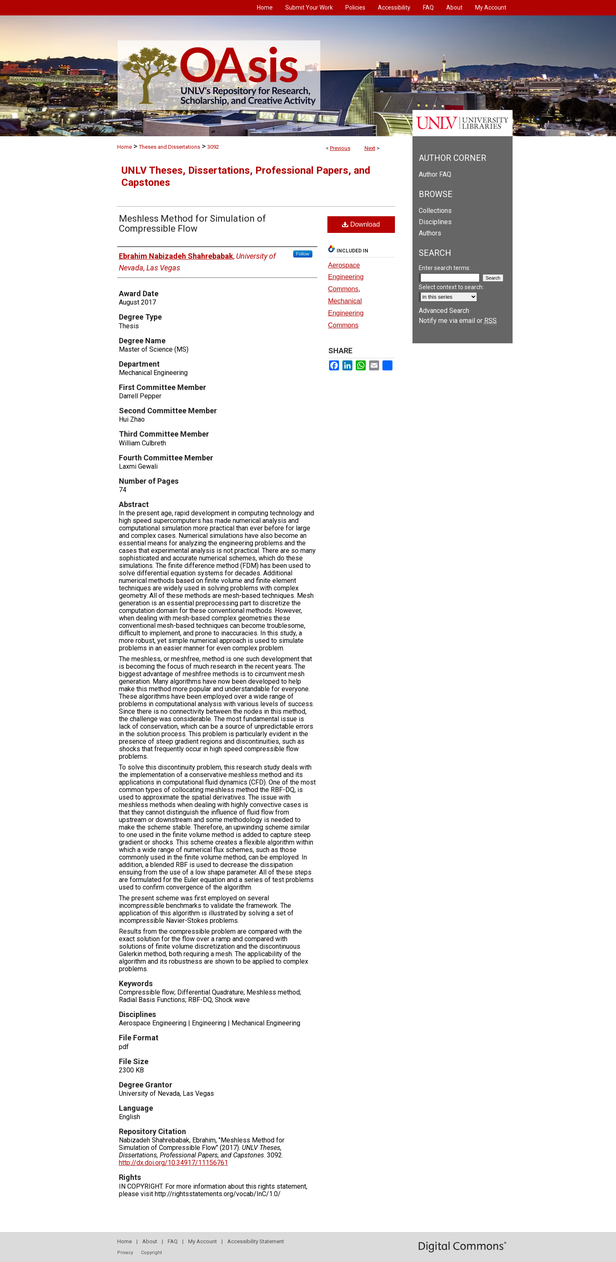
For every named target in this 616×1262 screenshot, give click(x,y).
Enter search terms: (444, 268)
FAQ (173, 1241)
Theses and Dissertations (169, 147)
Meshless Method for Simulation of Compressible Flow (192, 223)
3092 (213, 147)
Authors (430, 233)
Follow (302, 253)
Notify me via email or (458, 321)
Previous (340, 148)
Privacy (125, 1252)
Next (370, 148)
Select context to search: (451, 287)
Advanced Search (444, 311)
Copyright (151, 1252)
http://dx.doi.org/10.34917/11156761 (173, 1163)
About (149, 1241)
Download (361, 224)
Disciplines (435, 222)
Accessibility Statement (255, 1241)
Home (124, 147)
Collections (435, 211)
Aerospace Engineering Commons (346, 277)
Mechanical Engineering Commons (346, 313)
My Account (202, 1241)
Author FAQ (435, 174)
